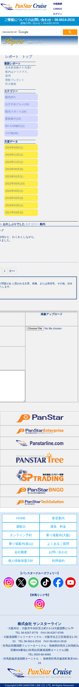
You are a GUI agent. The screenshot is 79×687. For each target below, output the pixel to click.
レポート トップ (18, 56)
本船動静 (57, 4)
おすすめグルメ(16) (17, 104)
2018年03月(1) (14, 205)
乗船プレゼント (14, 79)
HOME (21, 518)
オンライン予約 (21, 535)
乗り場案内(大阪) (58, 535)
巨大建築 (10, 83)
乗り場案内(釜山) (21, 543)
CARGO (57, 9)
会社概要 (20, 552)
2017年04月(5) (14, 212)
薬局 (8, 75)
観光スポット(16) (15, 111)
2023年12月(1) (14, 154)
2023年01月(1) (14, 176)
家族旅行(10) (13, 118)
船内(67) (10, 97)
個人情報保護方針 (20, 560)
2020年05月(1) (14, 190)
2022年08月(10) (15, 183)
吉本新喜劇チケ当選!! (18, 67)
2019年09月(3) (14, 198)
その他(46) (11, 133)
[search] (31, 32)
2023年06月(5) (14, 169)
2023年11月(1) (14, 162)
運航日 (21, 526)
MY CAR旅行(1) (15, 126)
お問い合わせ (58, 552)
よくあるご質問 (58, 543)
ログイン (57, 14)
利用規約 (58, 560)
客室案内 (58, 518)
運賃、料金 (58, 526)
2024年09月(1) (14, 147)
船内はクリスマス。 (17, 71)
